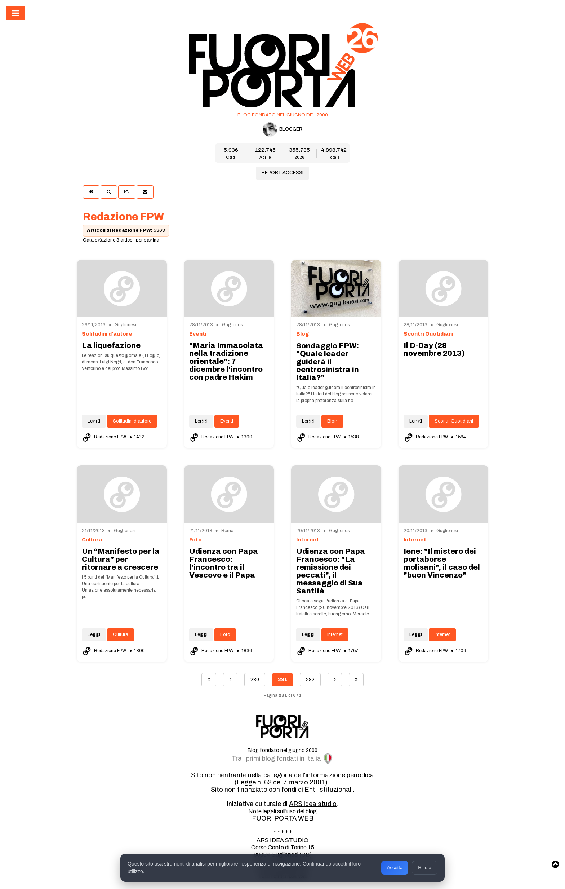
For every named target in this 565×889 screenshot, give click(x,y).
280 (254, 679)
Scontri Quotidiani (454, 421)
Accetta (394, 867)
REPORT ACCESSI (282, 172)
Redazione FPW (104, 436)
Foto (225, 634)
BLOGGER (282, 129)
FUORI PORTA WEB (282, 818)
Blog (332, 421)
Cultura (120, 634)
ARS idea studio (313, 804)
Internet (335, 634)
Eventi (226, 421)
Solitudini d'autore (132, 421)
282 (310, 679)
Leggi (94, 421)
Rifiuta (424, 867)
